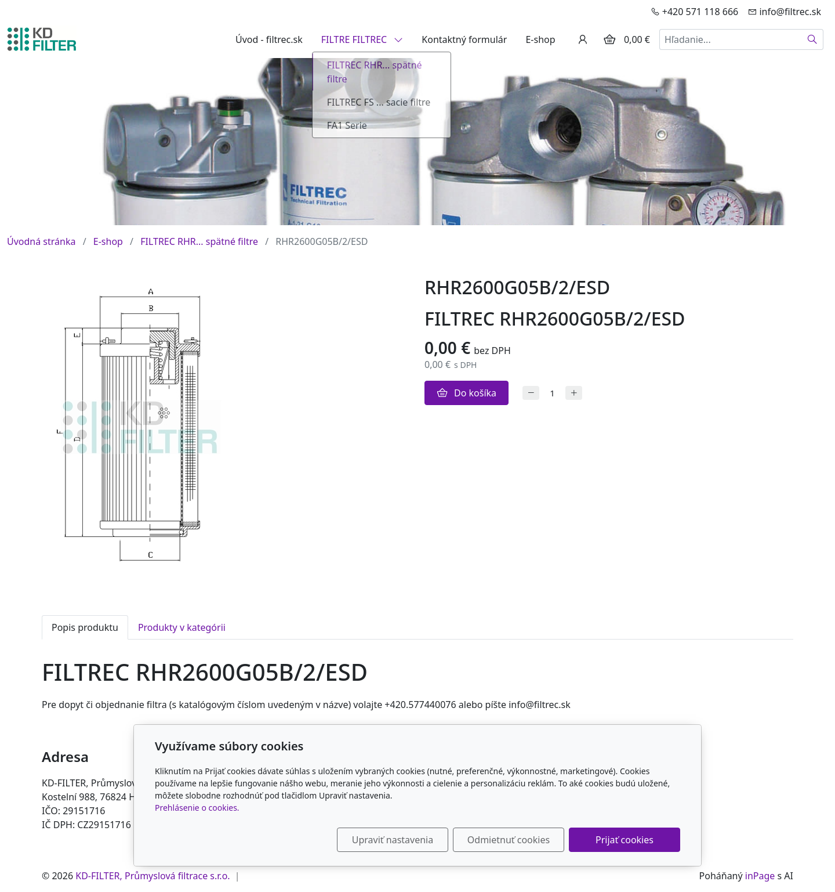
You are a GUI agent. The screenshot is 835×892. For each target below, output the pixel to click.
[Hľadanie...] (730, 39)
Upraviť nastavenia (392, 839)
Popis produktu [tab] (85, 627)
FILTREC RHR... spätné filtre (199, 241)
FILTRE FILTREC (362, 39)
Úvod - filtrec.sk (269, 39)
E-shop (540, 39)
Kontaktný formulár (464, 39)
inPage (760, 875)
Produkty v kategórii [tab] (182, 627)
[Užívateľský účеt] (582, 39)
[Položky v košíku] (609, 39)
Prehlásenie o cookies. (197, 807)
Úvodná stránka (41, 241)
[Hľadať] (812, 39)
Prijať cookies (625, 839)
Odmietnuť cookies (508, 839)
